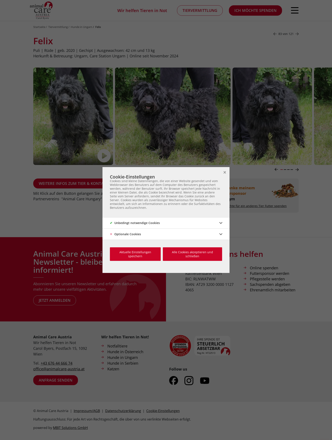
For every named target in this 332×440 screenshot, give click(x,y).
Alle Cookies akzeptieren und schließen (192, 254)
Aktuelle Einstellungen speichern (135, 254)
